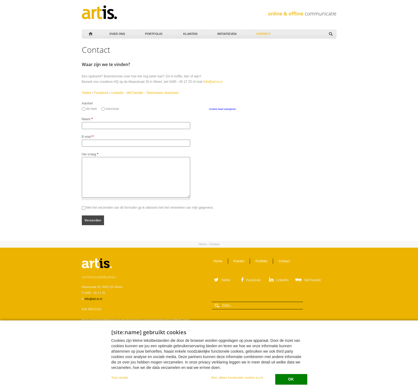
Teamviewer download (162, 93)
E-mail (88, 137)
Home (90, 34)
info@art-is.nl (212, 82)
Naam (87, 119)
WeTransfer (135, 93)
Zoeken (330, 34)
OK (291, 379)
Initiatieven (226, 32)
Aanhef (87, 103)
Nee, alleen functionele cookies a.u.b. (237, 377)
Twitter (86, 93)
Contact (263, 32)
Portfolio (153, 32)
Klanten (190, 32)
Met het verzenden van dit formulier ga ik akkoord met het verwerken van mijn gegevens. (150, 207)
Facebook (101, 93)
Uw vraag (90, 154)
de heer (92, 109)
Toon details (119, 377)
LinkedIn (117, 93)
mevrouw (112, 109)
